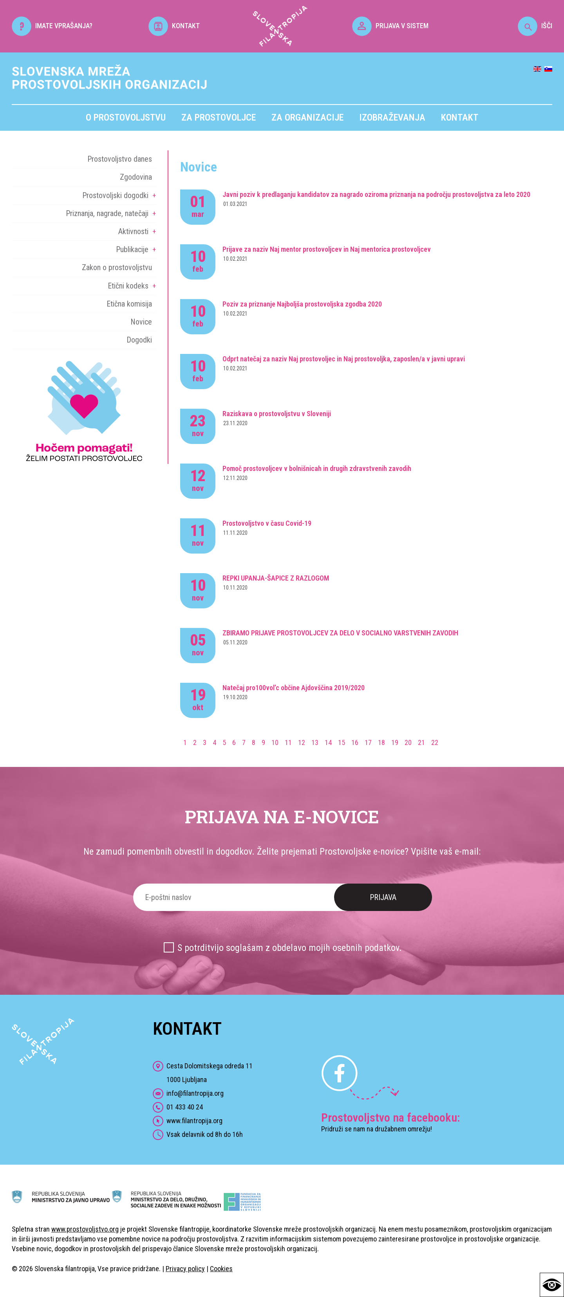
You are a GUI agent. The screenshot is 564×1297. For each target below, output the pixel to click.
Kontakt (459, 117)
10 (274, 742)
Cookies (221, 1269)
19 (394, 742)
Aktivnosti (133, 231)
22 (434, 742)
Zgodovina (136, 177)
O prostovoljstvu (126, 117)
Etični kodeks (128, 285)
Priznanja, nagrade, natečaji (107, 213)
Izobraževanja (392, 117)
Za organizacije (307, 117)
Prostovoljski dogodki (115, 195)
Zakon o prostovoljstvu (117, 267)
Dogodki (139, 340)
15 (341, 742)
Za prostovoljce (218, 117)
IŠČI (535, 26)
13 (314, 742)
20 (408, 742)
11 (288, 742)
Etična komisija (129, 303)
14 (328, 742)
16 (354, 742)
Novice (141, 322)
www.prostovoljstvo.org (85, 1229)
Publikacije (132, 249)
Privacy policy (185, 1269)
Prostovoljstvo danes (119, 159)
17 (368, 742)
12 (301, 742)
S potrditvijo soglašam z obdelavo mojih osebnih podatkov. (289, 947)
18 (381, 742)
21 (421, 742)
